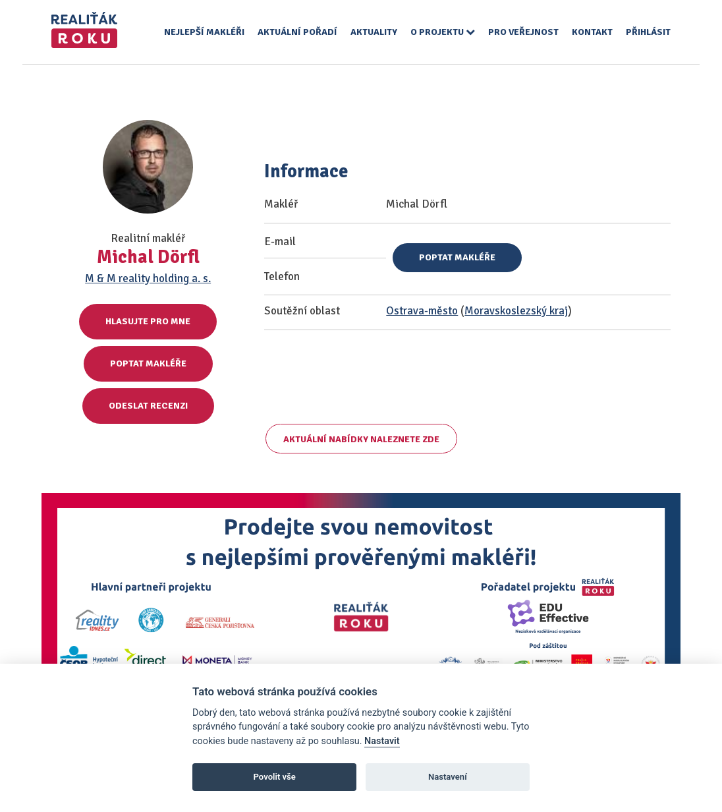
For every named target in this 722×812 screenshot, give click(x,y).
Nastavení (447, 777)
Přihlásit (648, 32)
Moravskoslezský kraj (516, 311)
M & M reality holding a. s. (148, 278)
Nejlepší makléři (204, 32)
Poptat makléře (148, 363)
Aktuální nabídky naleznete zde (361, 439)
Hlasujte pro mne (147, 321)
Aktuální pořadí (297, 32)
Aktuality (373, 32)
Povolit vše (275, 777)
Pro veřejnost (523, 32)
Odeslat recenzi (148, 405)
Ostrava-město (422, 311)
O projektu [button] (442, 32)
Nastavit (382, 741)
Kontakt (592, 32)
